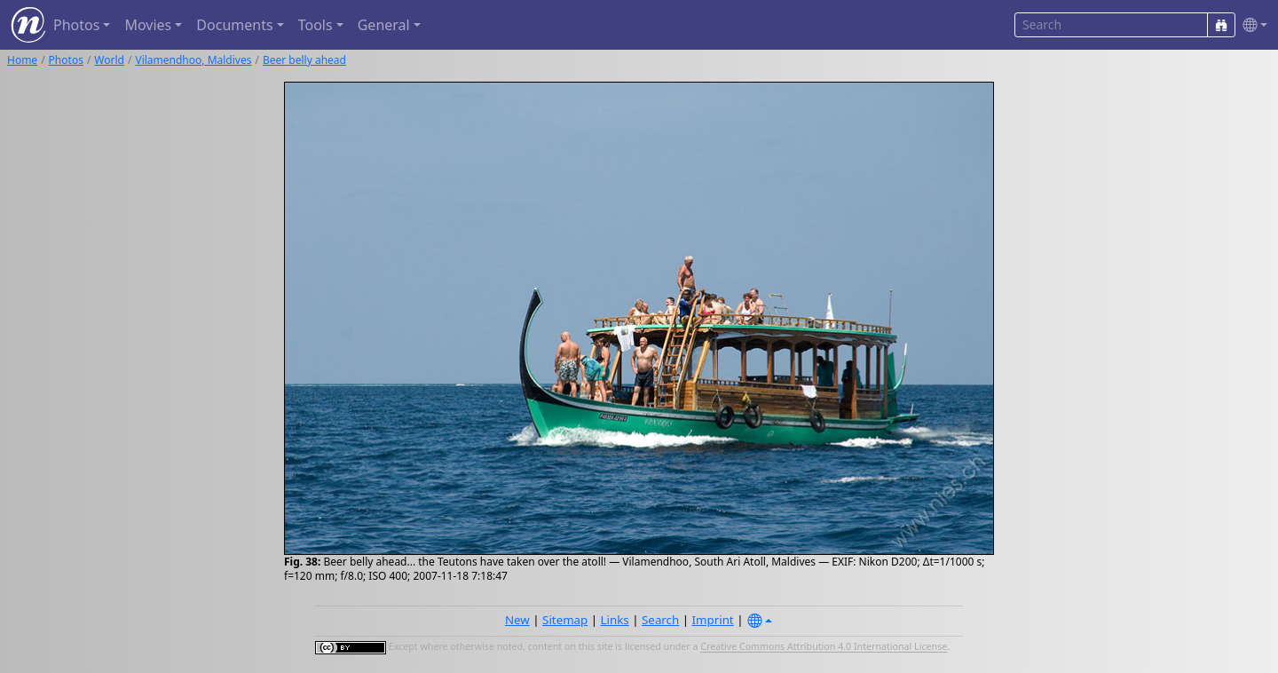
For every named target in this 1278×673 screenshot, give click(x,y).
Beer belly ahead (304, 59)
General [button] (384, 25)
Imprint (713, 620)
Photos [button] (76, 25)
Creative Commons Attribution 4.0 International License (823, 647)
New (517, 620)
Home (22, 59)
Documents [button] (234, 25)
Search (660, 620)
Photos (66, 59)
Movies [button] (147, 25)
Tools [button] (315, 25)
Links (615, 620)
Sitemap (565, 620)
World (109, 59)
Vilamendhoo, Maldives (193, 59)
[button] (1251, 25)
